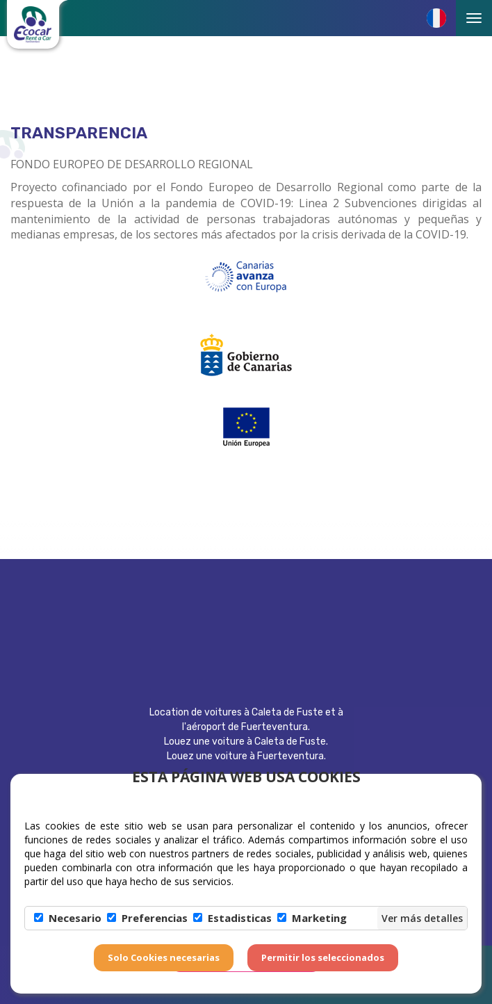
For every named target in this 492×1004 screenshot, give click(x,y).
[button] (436, 18)
